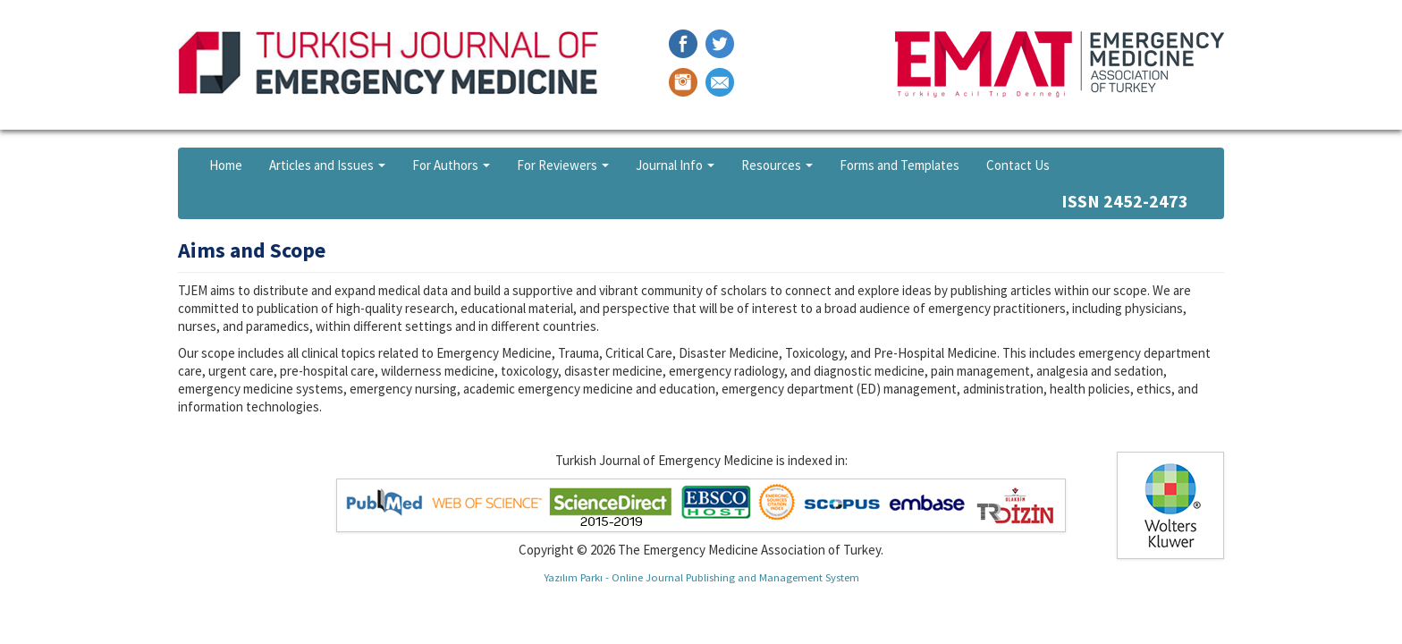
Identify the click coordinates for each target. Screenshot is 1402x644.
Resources (777, 165)
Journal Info (675, 165)
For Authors (451, 165)
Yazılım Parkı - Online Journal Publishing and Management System (701, 577)
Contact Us (1018, 165)
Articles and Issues (327, 165)
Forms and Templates (899, 165)
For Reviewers (563, 165)
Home (225, 165)
